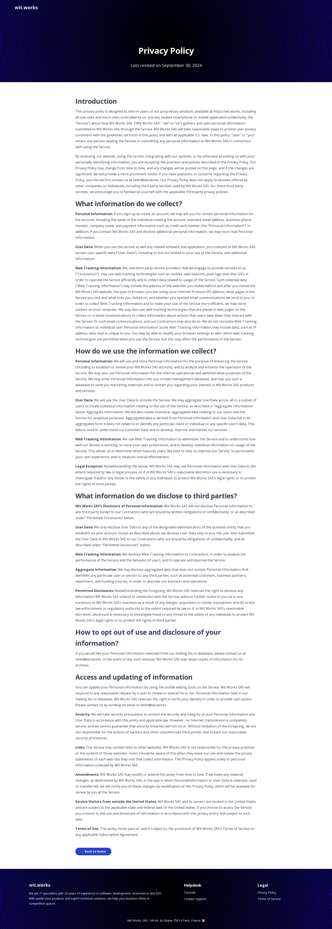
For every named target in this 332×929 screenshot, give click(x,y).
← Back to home (93, 851)
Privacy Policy (266, 892)
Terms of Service (269, 899)
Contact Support (195, 899)
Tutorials (190, 892)
